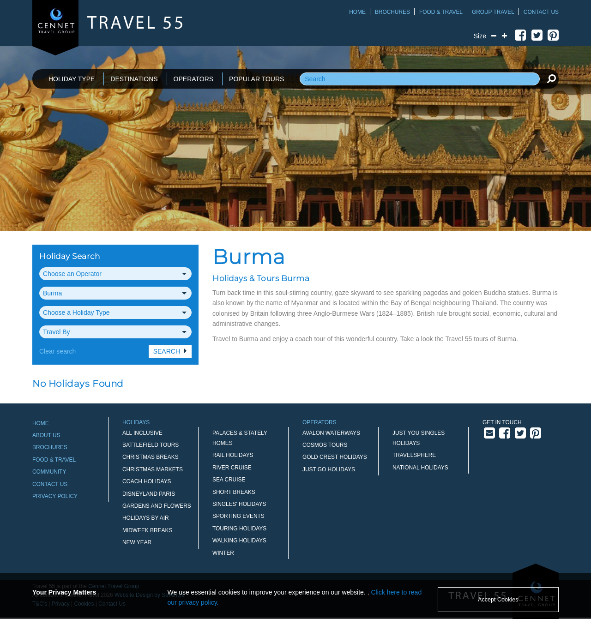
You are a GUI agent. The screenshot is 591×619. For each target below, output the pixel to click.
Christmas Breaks (150, 457)
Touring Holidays (239, 528)
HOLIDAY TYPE (71, 79)
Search (166, 351)
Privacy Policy (55, 496)
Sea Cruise (228, 479)
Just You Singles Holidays (418, 438)
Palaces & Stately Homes (239, 438)
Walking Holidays (239, 540)
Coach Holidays (146, 481)
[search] (551, 78)
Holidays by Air (145, 518)
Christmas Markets (152, 469)
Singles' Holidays (239, 504)
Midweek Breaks (147, 530)
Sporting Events (238, 516)
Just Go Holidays (328, 469)
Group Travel (493, 12)
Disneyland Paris (148, 494)
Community (49, 472)
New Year (136, 542)
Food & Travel (441, 12)
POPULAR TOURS (256, 79)
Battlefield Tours (150, 445)
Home (357, 12)
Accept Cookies (498, 599)
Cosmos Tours (324, 445)
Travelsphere (414, 455)
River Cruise (232, 467)
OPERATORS (194, 79)
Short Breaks (233, 492)
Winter (223, 553)
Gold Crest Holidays (334, 457)
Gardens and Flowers (156, 506)
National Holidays (420, 467)
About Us (46, 435)
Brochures (392, 12)
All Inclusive (142, 433)
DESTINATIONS (133, 79)
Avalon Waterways (331, 433)
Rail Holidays (232, 455)
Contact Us (541, 12)
